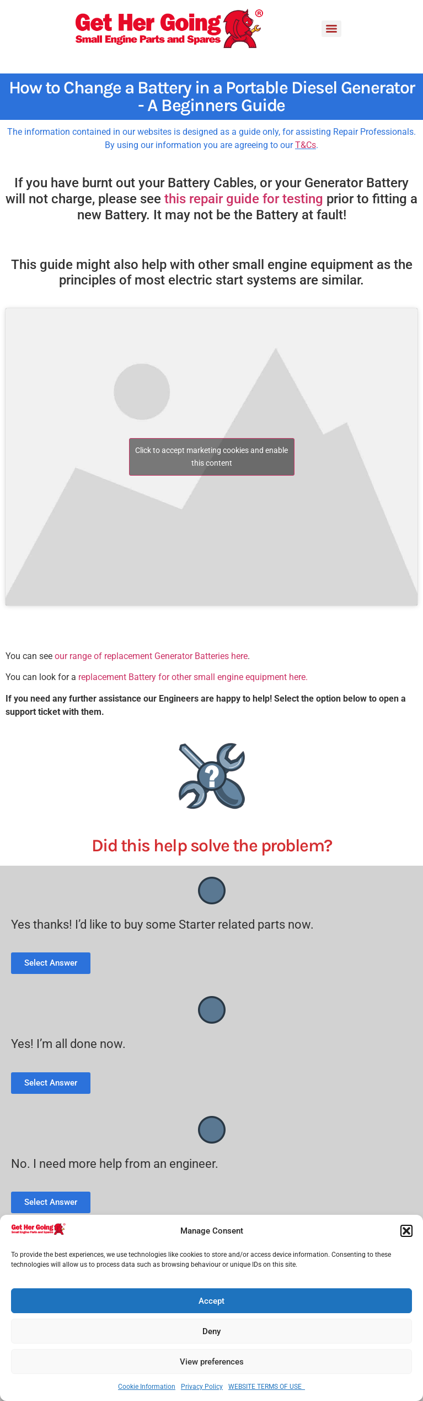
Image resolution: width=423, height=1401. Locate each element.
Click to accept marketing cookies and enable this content (211, 456)
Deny (211, 1331)
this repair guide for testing (243, 199)
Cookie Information (146, 1387)
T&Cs (305, 145)
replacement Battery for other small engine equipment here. (193, 677)
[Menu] (331, 28)
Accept (211, 1301)
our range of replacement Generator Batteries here (151, 656)
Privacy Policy (202, 1387)
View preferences (212, 1362)
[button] (406, 1230)
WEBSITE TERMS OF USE (266, 1387)
